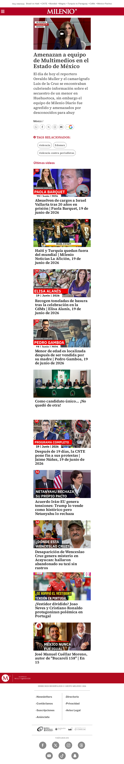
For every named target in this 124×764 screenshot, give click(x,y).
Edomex (60, 145)
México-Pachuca (105, 3)
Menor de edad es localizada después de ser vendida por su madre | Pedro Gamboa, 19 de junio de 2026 (61, 357)
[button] (3, 12)
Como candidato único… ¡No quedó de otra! (60, 403)
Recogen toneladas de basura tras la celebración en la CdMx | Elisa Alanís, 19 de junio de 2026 (61, 306)
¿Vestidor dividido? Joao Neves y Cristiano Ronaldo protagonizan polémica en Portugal (59, 610)
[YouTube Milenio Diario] (49, 755)
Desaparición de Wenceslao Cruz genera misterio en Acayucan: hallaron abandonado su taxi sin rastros (60, 559)
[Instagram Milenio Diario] (68, 745)
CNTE (44, 3)
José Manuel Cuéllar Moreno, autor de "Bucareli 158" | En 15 (61, 658)
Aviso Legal (73, 710)
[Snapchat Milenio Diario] (75, 755)
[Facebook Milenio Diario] (42, 745)
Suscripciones (46, 710)
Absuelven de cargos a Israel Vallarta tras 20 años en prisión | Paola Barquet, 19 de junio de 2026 (61, 206)
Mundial (53, 3)
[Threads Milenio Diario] (81, 745)
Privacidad (73, 703)
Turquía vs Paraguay (77, 3)
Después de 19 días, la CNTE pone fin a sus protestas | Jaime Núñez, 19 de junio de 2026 (60, 457)
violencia (44, 145)
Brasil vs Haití (32, 3)
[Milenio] (62, 11)
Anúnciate (43, 717)
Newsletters (44, 696)
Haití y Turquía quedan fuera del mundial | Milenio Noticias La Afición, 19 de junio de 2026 (61, 256)
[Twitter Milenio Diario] (55, 745)
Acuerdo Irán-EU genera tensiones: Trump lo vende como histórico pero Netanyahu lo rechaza (59, 507)
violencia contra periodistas (56, 153)
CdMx (92, 3)
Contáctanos (45, 703)
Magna (62, 3)
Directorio (72, 696)
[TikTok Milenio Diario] (62, 755)
